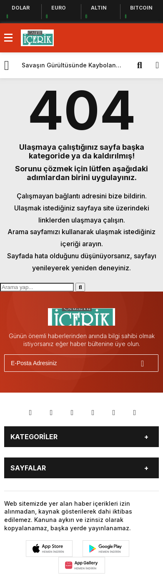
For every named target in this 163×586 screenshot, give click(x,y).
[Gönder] (148, 363)
